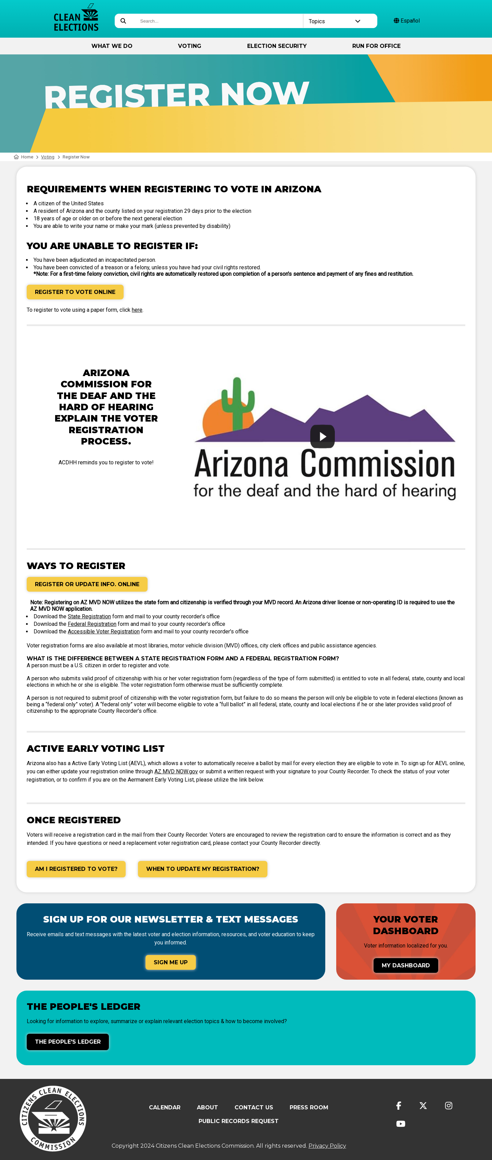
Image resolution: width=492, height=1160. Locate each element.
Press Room (309, 1107)
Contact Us (254, 1107)
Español (407, 20)
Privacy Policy (327, 1146)
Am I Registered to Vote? (76, 869)
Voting (189, 46)
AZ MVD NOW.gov (176, 771)
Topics (335, 21)
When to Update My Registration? (202, 869)
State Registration (89, 616)
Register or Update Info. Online (87, 584)
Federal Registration (92, 624)
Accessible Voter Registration (104, 631)
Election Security (277, 46)
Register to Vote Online (75, 292)
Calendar (164, 1107)
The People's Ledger (68, 1042)
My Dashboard (406, 965)
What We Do (112, 46)
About (207, 1107)
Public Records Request (239, 1121)
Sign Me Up (171, 962)
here (137, 310)
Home (23, 156)
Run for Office (376, 46)
